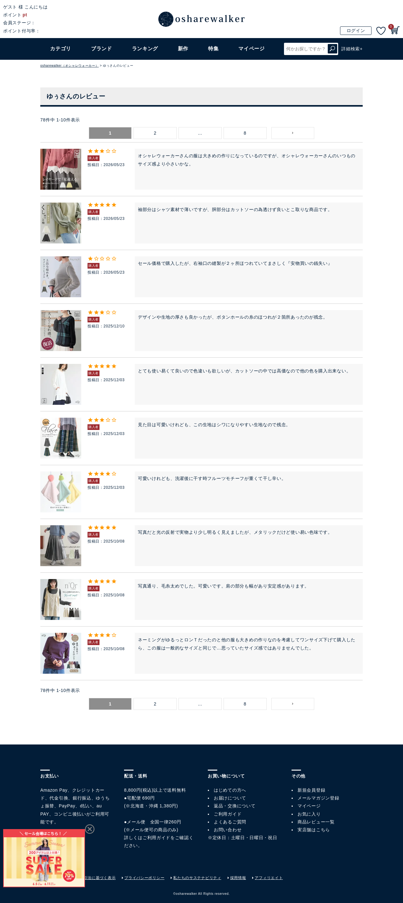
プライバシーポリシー (144, 878)
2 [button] (155, 133)
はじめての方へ (230, 790)
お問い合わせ (227, 829)
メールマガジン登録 (318, 797)
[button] (293, 133)
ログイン (356, 30)
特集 (213, 48)
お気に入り (309, 814)
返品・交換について (234, 805)
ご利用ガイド (156, 837)
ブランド (101, 48)
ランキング (145, 48)
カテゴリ (60, 48)
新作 (183, 48)
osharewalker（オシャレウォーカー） (69, 65)
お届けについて (230, 797)
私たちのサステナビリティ (197, 878)
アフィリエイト (269, 878)
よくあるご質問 (230, 821)
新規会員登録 (311, 790)
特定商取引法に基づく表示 (92, 878)
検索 (332, 48)
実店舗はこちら (314, 829)
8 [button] (245, 133)
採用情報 (238, 878)
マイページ (309, 805)
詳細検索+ (352, 48)
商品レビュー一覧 (316, 821)
